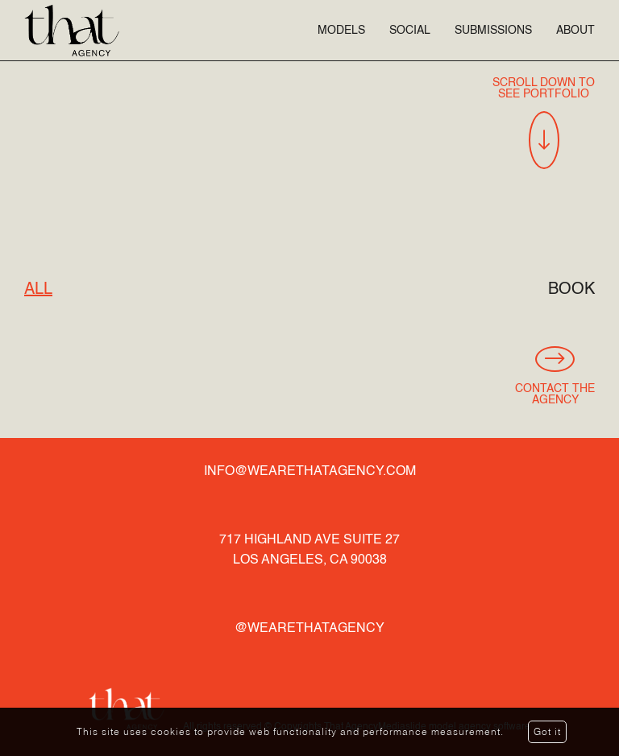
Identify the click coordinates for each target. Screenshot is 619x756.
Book (571, 290)
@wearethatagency (309, 628)
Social (409, 30)
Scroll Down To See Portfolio (543, 123)
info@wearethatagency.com (310, 471)
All (38, 290)
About (575, 30)
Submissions (493, 30)
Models (341, 30)
